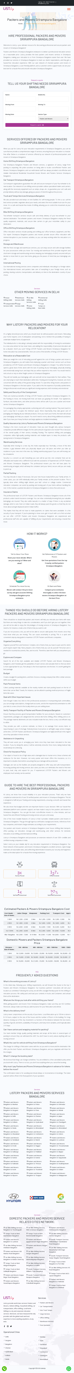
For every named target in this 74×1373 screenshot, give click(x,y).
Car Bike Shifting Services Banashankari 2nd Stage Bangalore (58, 1250)
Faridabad (42, 1344)
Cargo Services (44, 1314)
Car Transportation (45, 1306)
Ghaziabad (42, 1348)
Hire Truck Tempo (45, 1310)
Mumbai (41, 1337)
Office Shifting (43, 1318)
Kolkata (6, 1355)
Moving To (41, 104)
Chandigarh (42, 1355)
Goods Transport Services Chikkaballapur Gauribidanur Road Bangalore (59, 1242)
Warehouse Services (46, 1321)
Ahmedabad (43, 1359)
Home (20, 24)
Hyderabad (8, 1352)
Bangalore (7, 1344)
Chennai (6, 1348)
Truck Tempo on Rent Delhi (41, 306)
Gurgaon (7, 1340)
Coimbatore (43, 1352)
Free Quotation (44, 1325)
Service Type (42, 114)
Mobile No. (41, 94)
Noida (6, 1359)
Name (7, 94)
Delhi (6, 1337)
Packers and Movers (46, 1303)
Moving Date (9, 114)
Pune (40, 1341)
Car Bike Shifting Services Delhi (31, 300)
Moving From (9, 104)
